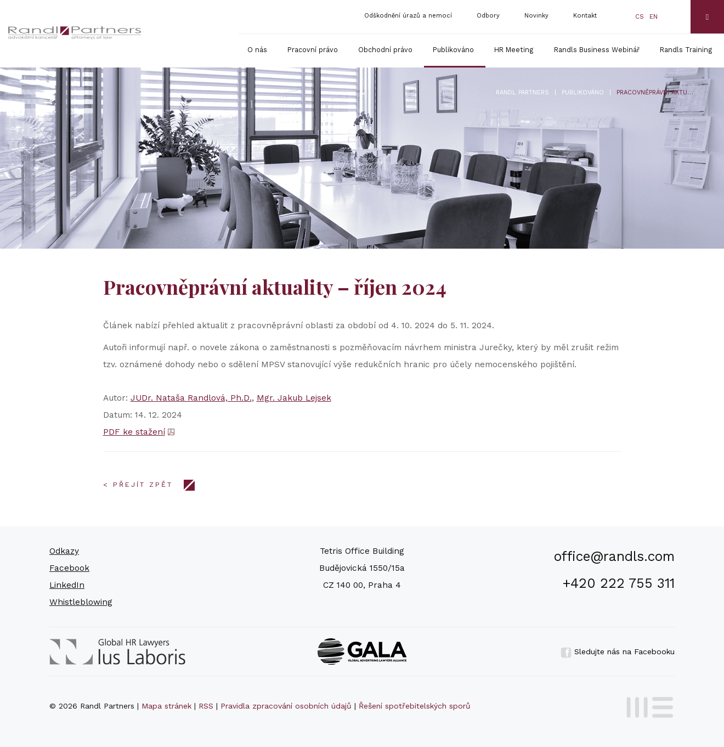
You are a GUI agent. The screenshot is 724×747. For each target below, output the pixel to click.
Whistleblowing (80, 602)
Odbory (488, 15)
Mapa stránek (166, 705)
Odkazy (64, 551)
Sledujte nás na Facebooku (618, 651)
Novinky (536, 15)
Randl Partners (522, 92)
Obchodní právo (385, 50)
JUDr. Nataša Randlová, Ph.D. (191, 398)
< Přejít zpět (138, 484)
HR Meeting (514, 50)
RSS (206, 705)
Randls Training (686, 50)
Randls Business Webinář (597, 50)
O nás (257, 50)
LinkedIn (66, 585)
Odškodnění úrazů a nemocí (408, 15)
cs (639, 16)
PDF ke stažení (134, 432)
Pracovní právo (312, 50)
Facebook (69, 568)
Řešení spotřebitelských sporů (415, 705)
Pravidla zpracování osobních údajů (286, 705)
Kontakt (585, 15)
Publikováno (453, 50)
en (653, 16)
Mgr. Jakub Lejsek (294, 398)
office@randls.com (614, 556)
